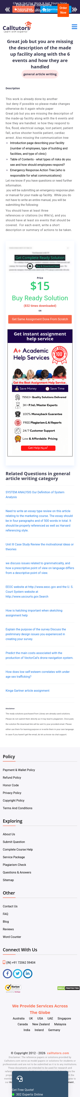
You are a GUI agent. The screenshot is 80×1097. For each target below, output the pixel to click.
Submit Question (14, 842)
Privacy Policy (12, 793)
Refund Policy (12, 777)
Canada (23, 1024)
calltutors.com (58, 1053)
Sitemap (8, 880)
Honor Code (11, 785)
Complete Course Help (18, 849)
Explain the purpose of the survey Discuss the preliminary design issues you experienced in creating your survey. (36, 634)
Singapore (64, 1018)
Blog (6, 921)
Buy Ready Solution (40, 298)
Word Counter (12, 937)
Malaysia (60, 1024)
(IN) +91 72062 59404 (19, 962)
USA (40, 1018)
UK (31, 1018)
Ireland (39, 1030)
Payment (69, 1082)
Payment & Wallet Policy (19, 770)
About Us (9, 834)
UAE (50, 1018)
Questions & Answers (17, 872)
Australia (19, 1018)
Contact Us (10, 906)
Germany (54, 1030)
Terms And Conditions (17, 808)
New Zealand (41, 1024)
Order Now (63, 10)
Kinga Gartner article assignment (27, 690)
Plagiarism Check (14, 865)
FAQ (5, 914)
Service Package (14, 857)
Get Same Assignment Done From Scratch (40, 319)
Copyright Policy (13, 800)
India (27, 1030)
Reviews (8, 929)
